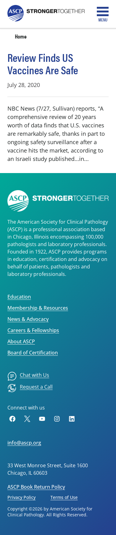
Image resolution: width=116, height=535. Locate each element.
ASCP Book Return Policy (36, 486)
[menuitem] (28, 376)
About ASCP (21, 341)
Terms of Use (64, 497)
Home (21, 36)
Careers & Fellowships (33, 330)
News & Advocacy (28, 319)
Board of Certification (32, 352)
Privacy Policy (21, 497)
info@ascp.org (24, 442)
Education (19, 296)
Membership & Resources (37, 307)
